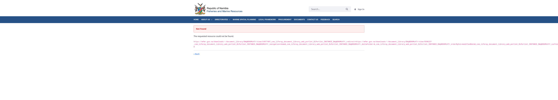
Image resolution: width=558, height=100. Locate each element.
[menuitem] (197, 18)
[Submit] (347, 9)
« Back (196, 54)
